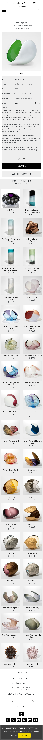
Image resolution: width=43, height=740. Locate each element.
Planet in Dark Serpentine (10, 608)
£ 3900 (32, 300)
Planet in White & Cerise (10, 412)
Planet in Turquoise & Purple (10, 327)
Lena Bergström (21, 23)
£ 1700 (11, 358)
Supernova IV (32, 554)
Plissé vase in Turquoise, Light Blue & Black (10, 269)
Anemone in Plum (10, 664)
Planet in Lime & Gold (10, 356)
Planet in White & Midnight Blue (32, 442)
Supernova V (32, 524)
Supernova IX (32, 470)
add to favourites (21, 174)
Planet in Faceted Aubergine (11, 525)
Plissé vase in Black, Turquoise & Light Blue (32, 211)
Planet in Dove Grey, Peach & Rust (32, 327)
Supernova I (32, 581)
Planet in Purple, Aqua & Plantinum (10, 384)
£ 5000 (32, 244)
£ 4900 (11, 331)
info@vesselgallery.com (21, 683)
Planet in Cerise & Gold (11, 441)
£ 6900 (32, 473)
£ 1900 (32, 358)
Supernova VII (10, 497)
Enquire (21, 166)
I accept (24, 735)
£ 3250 (11, 213)
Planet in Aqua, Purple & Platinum (32, 413)
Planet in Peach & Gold (11, 470)
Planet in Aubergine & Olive (32, 356)
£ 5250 (11, 610)
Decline (13, 735)
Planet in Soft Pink (32, 297)
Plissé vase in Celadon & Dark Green (32, 269)
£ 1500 (32, 215)
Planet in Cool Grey (32, 608)
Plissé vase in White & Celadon (10, 298)
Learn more (34, 731)
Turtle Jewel (11, 210)
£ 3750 (11, 667)
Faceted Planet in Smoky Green (32, 636)
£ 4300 (11, 444)
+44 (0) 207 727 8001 (21, 679)
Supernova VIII (11, 581)
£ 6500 (11, 529)
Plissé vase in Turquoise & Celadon (11, 240)
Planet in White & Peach (32, 383)
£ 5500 (11, 387)
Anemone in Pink (32, 664)
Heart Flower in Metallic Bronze (32, 240)
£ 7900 (11, 556)
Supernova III (10, 554)
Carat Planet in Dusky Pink (11, 635)
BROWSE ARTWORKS (21, 28)
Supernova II (32, 497)
